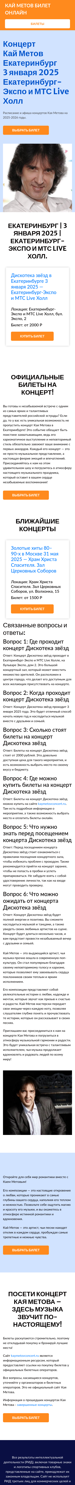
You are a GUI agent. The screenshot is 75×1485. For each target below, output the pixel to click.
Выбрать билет (26, 130)
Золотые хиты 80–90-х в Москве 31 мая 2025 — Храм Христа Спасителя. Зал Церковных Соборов (34, 559)
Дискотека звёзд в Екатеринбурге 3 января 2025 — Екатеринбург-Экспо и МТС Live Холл (33, 286)
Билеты (37, 24)
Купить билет (32, 336)
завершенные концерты (34, 1404)
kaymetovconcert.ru (52, 803)
